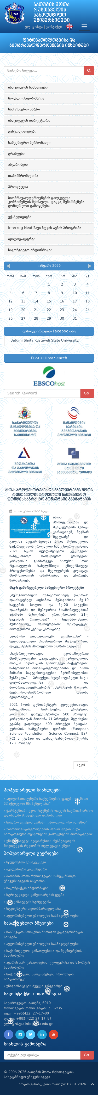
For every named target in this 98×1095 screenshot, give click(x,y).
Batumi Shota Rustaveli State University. (44, 340)
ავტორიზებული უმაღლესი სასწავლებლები (42, 916)
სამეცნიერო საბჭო (24, 109)
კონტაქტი (54, 27)
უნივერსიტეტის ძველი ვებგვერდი (34, 986)
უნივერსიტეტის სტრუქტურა (28, 902)
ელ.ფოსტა (34, 27)
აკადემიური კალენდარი (26, 869)
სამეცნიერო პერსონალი (29, 143)
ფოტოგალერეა (21, 239)
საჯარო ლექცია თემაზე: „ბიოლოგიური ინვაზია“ (47, 822)
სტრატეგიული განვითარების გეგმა (35, 895)
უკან (81, 765)
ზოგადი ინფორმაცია (26, 98)
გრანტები (16, 154)
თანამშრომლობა (23, 176)
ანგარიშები (18, 164)
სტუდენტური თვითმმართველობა (33, 909)
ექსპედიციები (19, 217)
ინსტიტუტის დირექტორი (29, 120)
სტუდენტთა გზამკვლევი (26, 862)
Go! (87, 393)
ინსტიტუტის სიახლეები (28, 87)
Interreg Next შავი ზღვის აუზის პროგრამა (44, 228)
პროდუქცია (18, 187)
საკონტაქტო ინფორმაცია (30, 250)
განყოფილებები (22, 131)
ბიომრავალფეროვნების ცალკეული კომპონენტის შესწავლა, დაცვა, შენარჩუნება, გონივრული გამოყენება (46, 202)
